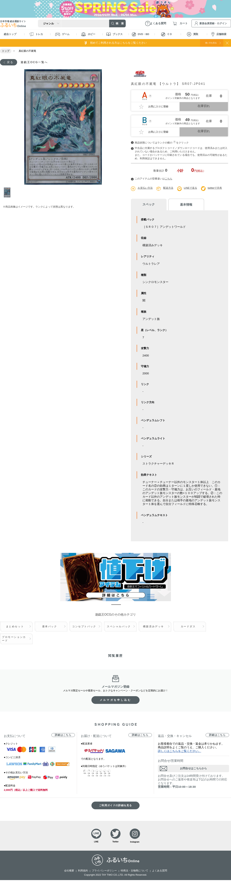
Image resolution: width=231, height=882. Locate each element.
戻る (11, 62)
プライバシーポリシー (104, 872)
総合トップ (10, 34)
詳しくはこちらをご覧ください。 (179, 751)
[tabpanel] (63, 127)
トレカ (36, 34)
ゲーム (62, 34)
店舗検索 (218, 34)
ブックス (114, 34)
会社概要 (69, 872)
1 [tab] (8, 193)
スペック (146, 205)
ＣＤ (166, 34)
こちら (168, 179)
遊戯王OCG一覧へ (37, 62)
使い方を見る (207, 42)
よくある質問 (159, 872)
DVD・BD (140, 34)
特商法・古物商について (134, 872)
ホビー (88, 34)
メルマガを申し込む (115, 700)
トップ (5, 50)
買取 (192, 34)
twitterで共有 (218, 188)
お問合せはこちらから (193, 769)
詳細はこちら (63, 735)
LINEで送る (193, 188)
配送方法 (169, 188)
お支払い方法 (146, 188)
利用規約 (83, 872)
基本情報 (179, 205)
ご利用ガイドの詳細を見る (115, 806)
